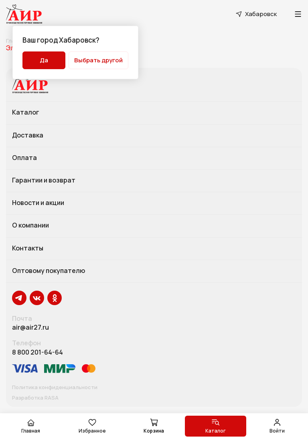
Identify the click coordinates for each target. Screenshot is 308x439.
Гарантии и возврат (43, 180)
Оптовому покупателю (48, 271)
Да (44, 60)
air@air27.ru (30, 327)
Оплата (24, 158)
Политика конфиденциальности (54, 387)
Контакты (27, 248)
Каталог (25, 113)
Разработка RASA (35, 398)
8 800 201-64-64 (37, 352)
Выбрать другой (98, 60)
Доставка (27, 135)
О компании (30, 226)
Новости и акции (38, 203)
